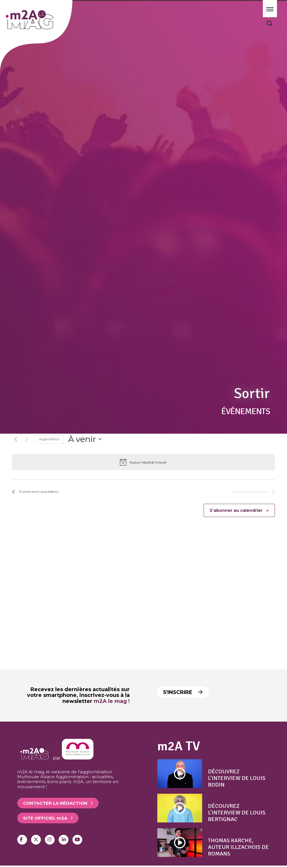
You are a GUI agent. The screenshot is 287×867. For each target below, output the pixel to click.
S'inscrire (183, 692)
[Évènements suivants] (26, 439)
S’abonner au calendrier (236, 510)
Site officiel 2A (45, 818)
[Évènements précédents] (15, 439)
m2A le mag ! (112, 701)
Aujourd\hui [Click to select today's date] (49, 439)
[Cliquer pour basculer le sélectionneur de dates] (85, 439)
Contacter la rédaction (55, 803)
